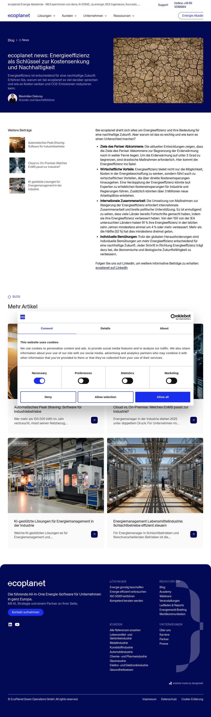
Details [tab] (105, 328)
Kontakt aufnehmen (25, 612)
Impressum (149, 699)
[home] (19, 15)
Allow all (163, 397)
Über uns (165, 630)
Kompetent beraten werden (126, 600)
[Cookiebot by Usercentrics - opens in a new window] (173, 317)
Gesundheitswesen (121, 670)
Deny (48, 397)
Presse (164, 643)
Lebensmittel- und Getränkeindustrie (121, 636)
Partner (164, 639)
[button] (46, 16)
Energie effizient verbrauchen (128, 591)
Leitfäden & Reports (172, 605)
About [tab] (164, 328)
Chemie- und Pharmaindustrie (128, 656)
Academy (165, 591)
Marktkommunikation (172, 614)
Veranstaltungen (170, 600)
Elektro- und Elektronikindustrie (129, 665)
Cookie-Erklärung (192, 699)
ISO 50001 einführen (122, 596)
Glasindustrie (118, 661)
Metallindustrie (119, 643)
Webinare (165, 596)
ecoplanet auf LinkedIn (112, 268)
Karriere (165, 634)
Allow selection (105, 397)
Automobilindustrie (121, 652)
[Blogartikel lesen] (39, 144)
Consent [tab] (47, 328)
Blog (162, 587)
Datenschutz (169, 699)
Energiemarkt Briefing (173, 610)
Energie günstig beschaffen (126, 587)
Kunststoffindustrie (121, 647)
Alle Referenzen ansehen (125, 630)
